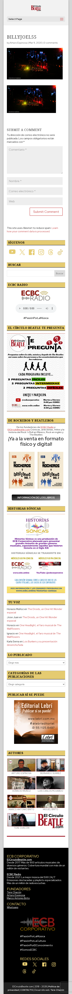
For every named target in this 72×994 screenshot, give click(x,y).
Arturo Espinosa (18, 42)
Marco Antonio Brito (18, 898)
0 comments (51, 42)
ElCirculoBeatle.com (19, 859)
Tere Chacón (14, 892)
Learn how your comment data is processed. (32, 229)
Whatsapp (12, 907)
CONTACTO (26, 990)
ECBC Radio (14, 874)
